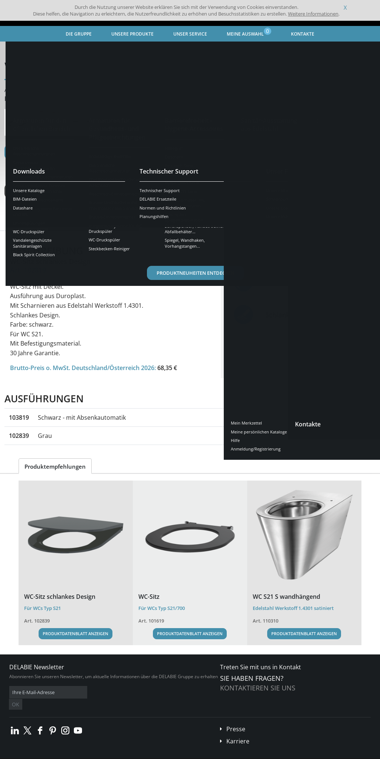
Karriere (237, 730)
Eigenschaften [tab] (72, 224)
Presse (235, 718)
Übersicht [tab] (28, 224)
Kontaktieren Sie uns (257, 687)
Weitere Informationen (313, 13)
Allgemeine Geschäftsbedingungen (66, 753)
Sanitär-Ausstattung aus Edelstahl (122, 50)
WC (172, 50)
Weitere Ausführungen (45, 191)
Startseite (20, 50)
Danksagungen (148, 753)
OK (127, 692)
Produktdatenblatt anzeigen (75, 633)
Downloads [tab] (119, 224)
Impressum (116, 753)
